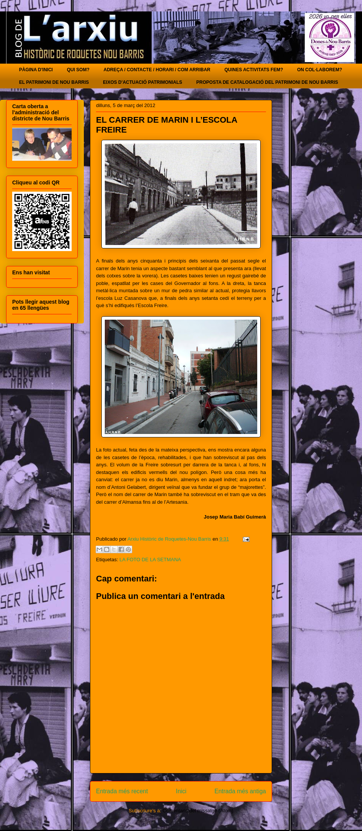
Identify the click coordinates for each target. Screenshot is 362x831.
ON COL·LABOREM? (319, 69)
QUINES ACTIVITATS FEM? (253, 69)
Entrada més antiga (240, 791)
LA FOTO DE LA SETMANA (150, 559)
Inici (181, 791)
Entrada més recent (122, 791)
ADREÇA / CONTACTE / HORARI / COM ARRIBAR (157, 69)
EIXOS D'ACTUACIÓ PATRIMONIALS (142, 82)
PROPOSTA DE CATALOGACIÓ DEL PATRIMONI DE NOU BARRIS (267, 82)
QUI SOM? (78, 69)
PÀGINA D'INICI (36, 69)
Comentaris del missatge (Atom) (198, 810)
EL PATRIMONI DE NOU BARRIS (54, 82)
